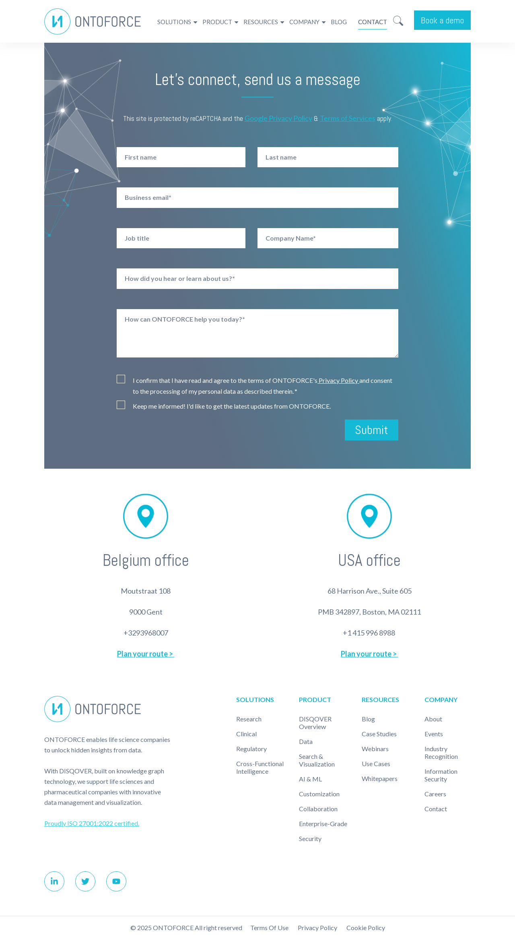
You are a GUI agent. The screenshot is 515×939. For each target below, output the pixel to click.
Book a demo (442, 20)
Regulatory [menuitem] (251, 748)
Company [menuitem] (304, 21)
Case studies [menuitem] (379, 733)
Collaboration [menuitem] (318, 808)
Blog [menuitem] (339, 21)
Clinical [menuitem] (246, 733)
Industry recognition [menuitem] (441, 752)
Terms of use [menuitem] (269, 927)
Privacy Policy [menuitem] (317, 927)
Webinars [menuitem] (375, 748)
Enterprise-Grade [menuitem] (323, 823)
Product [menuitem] (217, 21)
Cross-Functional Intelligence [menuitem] (260, 767)
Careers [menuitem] (435, 794)
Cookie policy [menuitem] (365, 927)
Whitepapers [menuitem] (380, 778)
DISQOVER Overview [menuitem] (315, 722)
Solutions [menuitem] (174, 21)
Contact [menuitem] (372, 21)
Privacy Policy (338, 380)
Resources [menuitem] (260, 21)
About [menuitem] (433, 719)
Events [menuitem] (433, 733)
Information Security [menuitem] (440, 775)
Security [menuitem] (310, 838)
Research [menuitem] (249, 719)
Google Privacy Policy (278, 118)
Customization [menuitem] (319, 794)
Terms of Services (347, 118)
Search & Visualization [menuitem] (317, 760)
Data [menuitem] (306, 741)
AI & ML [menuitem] (310, 779)
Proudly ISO (61, 823)
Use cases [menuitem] (376, 763)
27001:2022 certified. (109, 823)
